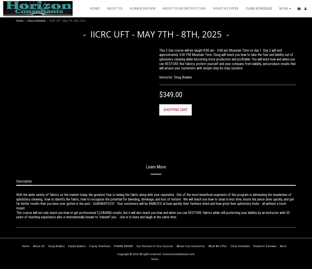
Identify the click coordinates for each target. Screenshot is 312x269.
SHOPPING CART (176, 110)
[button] (299, 8)
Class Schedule (36, 20)
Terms (154, 259)
